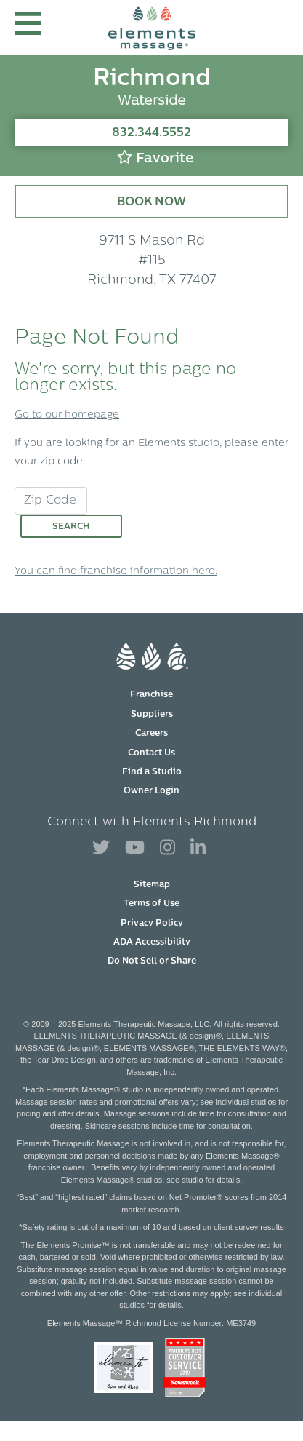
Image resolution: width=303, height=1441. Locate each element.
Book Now (151, 202)
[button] (28, 27)
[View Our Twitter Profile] (101, 848)
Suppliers (152, 714)
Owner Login (151, 791)
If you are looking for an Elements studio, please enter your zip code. (151, 452)
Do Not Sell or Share (152, 961)
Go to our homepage (67, 415)
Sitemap (152, 885)
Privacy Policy (152, 923)
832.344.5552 (151, 133)
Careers (151, 733)
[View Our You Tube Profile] (134, 848)
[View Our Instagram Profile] (167, 848)
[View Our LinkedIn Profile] (198, 848)
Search (71, 527)
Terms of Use (151, 904)
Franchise (151, 695)
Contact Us (151, 753)
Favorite (155, 157)
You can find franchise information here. (116, 571)
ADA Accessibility (151, 942)
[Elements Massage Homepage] (151, 27)
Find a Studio (152, 772)
